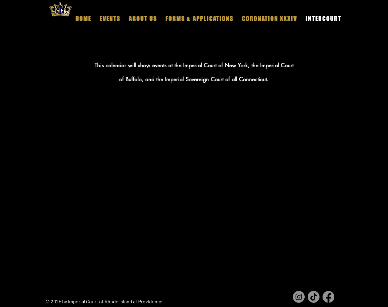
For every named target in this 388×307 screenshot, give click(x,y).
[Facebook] (328, 297)
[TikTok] (313, 297)
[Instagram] (299, 297)
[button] (143, 18)
